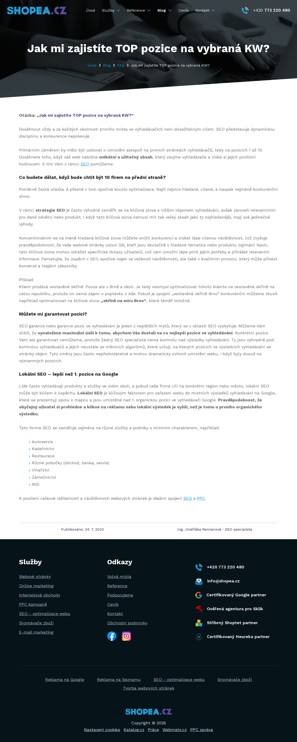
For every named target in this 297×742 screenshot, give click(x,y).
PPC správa (201, 729)
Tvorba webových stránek (148, 688)
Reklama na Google (64, 679)
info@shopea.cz (217, 581)
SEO (85, 163)
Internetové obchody (39, 595)
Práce (153, 729)
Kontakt (205, 10)
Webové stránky (35, 576)
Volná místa (119, 576)
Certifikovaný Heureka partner (232, 636)
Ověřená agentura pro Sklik (229, 609)
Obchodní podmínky (127, 622)
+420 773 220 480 (219, 567)
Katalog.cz (134, 729)
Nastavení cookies (102, 729)
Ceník (183, 10)
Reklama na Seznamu (119, 679)
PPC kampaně (33, 604)
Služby (111, 10)
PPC (201, 498)
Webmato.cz (174, 729)
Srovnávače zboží (36, 622)
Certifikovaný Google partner (230, 595)
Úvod (90, 10)
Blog (164, 10)
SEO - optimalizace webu (44, 613)
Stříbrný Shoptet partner (226, 622)
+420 (266, 10)
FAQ (120, 65)
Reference (139, 10)
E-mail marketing (36, 632)
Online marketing (36, 585)
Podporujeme (120, 595)
